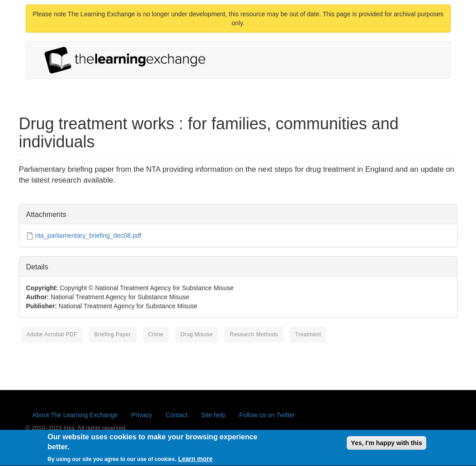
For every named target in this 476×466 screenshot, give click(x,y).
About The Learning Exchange (75, 415)
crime (156, 334)
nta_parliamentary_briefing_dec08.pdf (88, 235)
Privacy (141, 415)
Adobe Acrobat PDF (52, 334)
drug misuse (196, 334)
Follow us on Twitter (267, 415)
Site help (213, 415)
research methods (254, 334)
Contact (176, 415)
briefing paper (112, 334)
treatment (308, 334)
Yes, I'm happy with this (386, 446)
